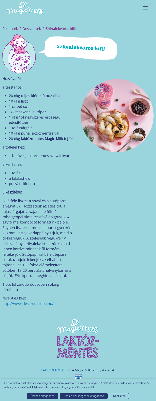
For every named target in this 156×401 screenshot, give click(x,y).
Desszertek (31, 28)
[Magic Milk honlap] (25, 8)
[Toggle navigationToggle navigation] (145, 8)
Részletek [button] (119, 396)
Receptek (10, 28)
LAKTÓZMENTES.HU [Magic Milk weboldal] (56, 370)
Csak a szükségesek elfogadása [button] (84, 396)
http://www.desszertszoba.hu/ (28, 303)
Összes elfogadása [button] (43, 396)
